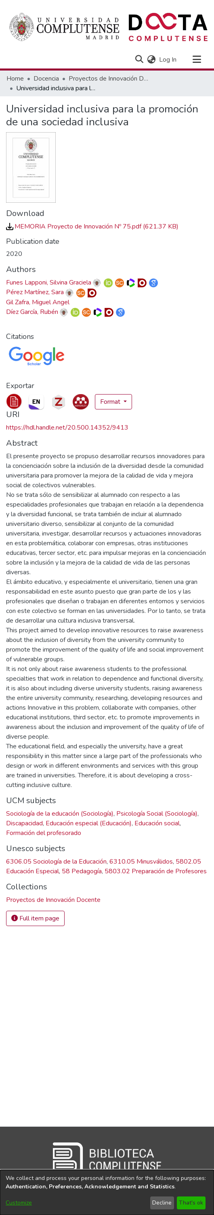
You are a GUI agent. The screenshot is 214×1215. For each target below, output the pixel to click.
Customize (19, 1203)
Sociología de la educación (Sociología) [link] (59, 813)
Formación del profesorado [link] (43, 833)
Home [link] (15, 78)
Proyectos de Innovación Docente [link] (109, 78)
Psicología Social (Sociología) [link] (156, 813)
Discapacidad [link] (24, 823)
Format (111, 401)
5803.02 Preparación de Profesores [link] (156, 871)
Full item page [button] (35, 918)
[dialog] (107, 1192)
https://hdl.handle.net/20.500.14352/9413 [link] (67, 427)
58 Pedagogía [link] (82, 871)
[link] (92, 226)
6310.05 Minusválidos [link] (141, 861)
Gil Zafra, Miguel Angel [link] (37, 302)
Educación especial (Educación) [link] (89, 823)
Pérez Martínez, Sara (35, 292)
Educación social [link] (157, 823)
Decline (162, 1203)
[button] (139, 59)
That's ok (191, 1203)
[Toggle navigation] (196, 59)
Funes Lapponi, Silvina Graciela (48, 282)
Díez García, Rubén (32, 311)
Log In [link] (168, 59)
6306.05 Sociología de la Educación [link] (56, 861)
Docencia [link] (46, 78)
